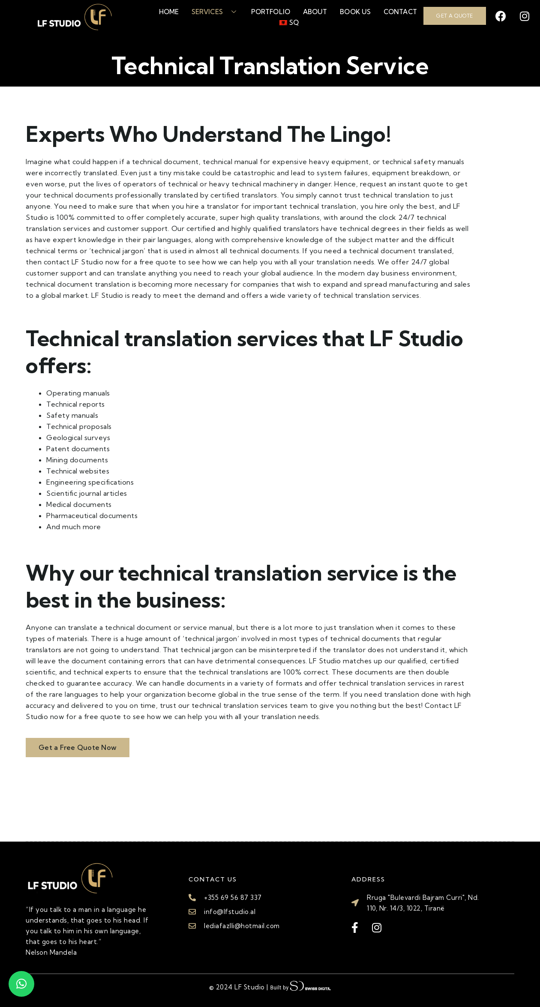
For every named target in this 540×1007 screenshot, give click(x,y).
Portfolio (270, 12)
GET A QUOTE (454, 15)
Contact (400, 12)
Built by (300, 987)
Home (169, 12)
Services (215, 12)
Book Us (355, 12)
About (315, 12)
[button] (21, 984)
